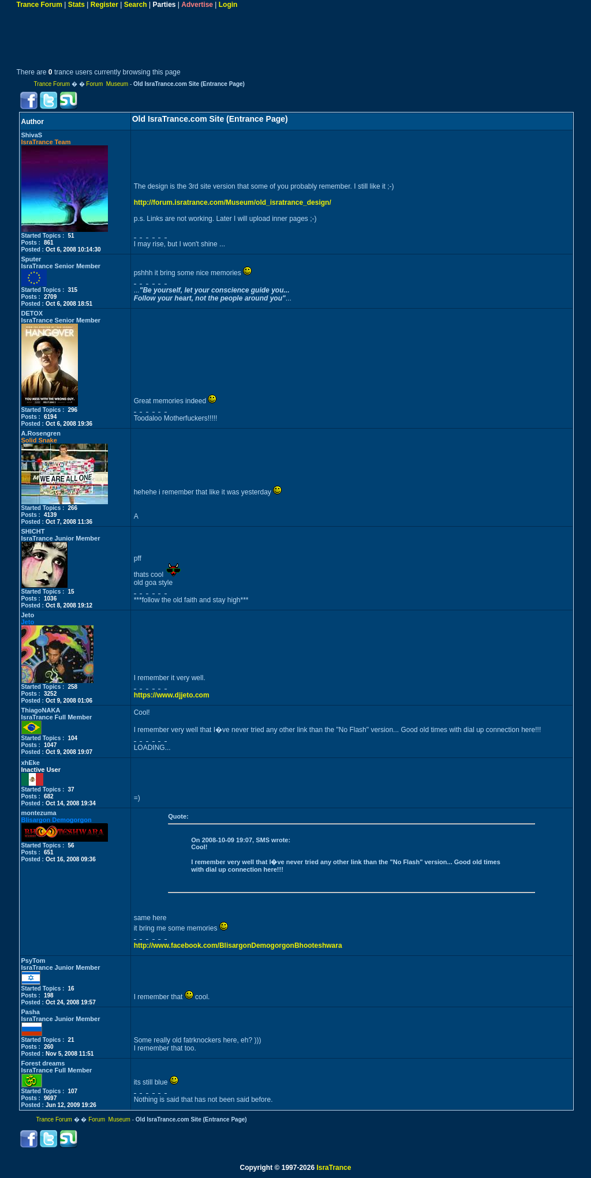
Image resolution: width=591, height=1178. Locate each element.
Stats (76, 5)
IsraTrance (333, 1168)
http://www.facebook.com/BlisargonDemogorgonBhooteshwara (238, 945)
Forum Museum (107, 84)
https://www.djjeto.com (172, 695)
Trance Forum (39, 5)
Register (104, 5)
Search (135, 5)
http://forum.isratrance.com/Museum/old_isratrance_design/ (232, 202)
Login (228, 5)
